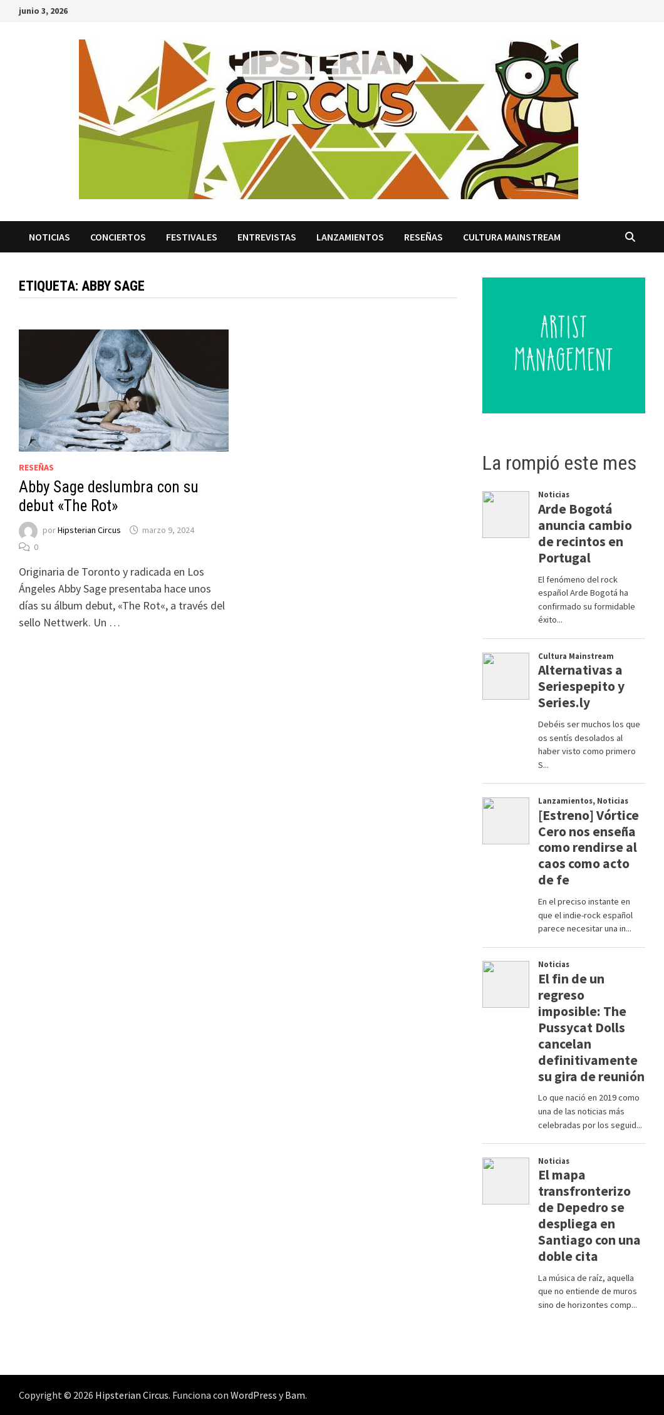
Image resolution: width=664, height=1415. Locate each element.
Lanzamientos (350, 237)
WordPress (254, 1395)
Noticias (49, 237)
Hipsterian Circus (89, 530)
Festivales (191, 237)
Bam (295, 1395)
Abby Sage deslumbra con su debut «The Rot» (109, 496)
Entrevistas (266, 237)
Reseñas (423, 237)
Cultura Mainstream (512, 237)
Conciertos (118, 237)
